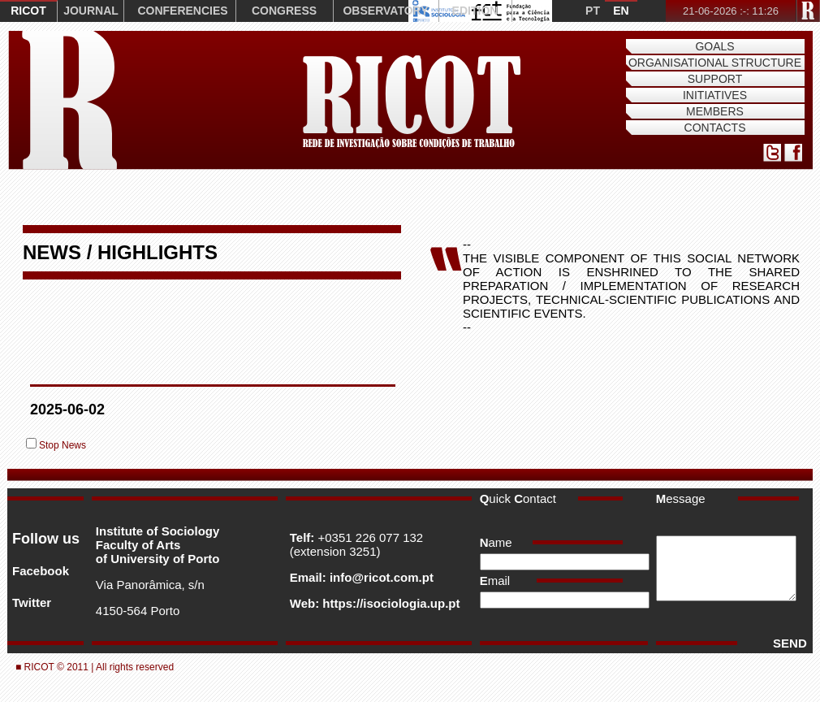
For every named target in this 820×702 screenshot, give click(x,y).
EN (620, 10)
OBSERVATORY (385, 10)
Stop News (62, 445)
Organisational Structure (714, 62)
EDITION (475, 10)
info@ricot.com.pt (380, 577)
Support (715, 78)
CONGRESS (284, 10)
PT (592, 10)
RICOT (28, 10)
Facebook (40, 571)
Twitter (31, 602)
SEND (786, 643)
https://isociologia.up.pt (389, 603)
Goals (714, 46)
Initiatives (715, 95)
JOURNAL (91, 10)
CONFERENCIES (182, 10)
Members (715, 111)
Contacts (715, 127)
